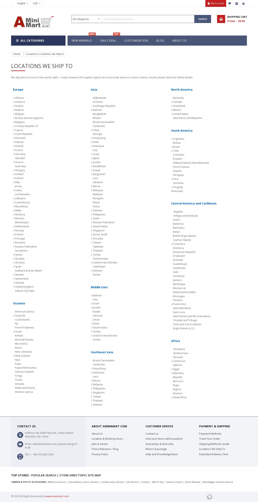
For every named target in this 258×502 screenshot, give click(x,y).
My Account (217, 3)
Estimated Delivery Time (213, 454)
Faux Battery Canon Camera (84, 481)
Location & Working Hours (107, 438)
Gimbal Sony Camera (112, 481)
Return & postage (156, 449)
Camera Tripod (174, 481)
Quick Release (192, 481)
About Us (97, 433)
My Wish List (229, 3)
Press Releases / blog (105, 449)
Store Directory (72, 475)
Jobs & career (100, 444)
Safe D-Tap (157, 481)
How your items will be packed (164, 438)
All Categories (32, 40)
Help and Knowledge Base (162, 454)
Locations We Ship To (212, 449)
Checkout (236, 3)
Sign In (243, 3)
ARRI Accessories (57, 481)
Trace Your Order (209, 438)
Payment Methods (210, 433)
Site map (94, 475)
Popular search (43, 475)
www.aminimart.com (57, 496)
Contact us (152, 433)
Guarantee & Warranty (160, 444)
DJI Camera (132, 481)
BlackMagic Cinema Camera (218, 481)
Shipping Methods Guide (214, 444)
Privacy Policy (100, 454)
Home (16, 54)
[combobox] (133, 19)
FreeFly (145, 481)
